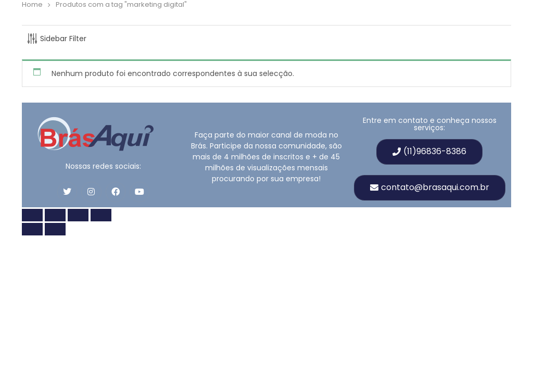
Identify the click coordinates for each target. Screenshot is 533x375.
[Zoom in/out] (32, 215)
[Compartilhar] (78, 215)
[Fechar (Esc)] (101, 215)
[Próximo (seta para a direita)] (55, 229)
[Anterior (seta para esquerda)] (32, 229)
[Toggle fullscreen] (55, 215)
